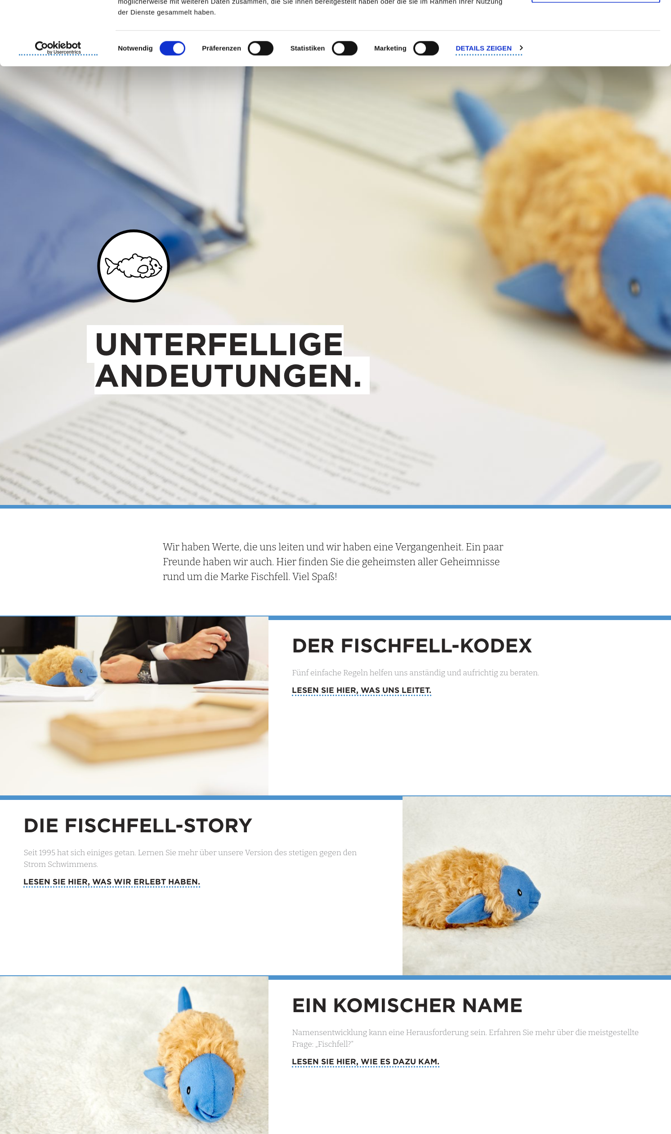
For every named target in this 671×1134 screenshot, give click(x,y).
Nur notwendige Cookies (595, 53)
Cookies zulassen (596, 23)
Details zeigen (483, 112)
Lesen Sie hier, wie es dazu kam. (365, 1061)
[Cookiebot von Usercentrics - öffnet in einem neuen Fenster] (58, 112)
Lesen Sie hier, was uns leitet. (361, 690)
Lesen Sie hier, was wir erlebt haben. (111, 881)
